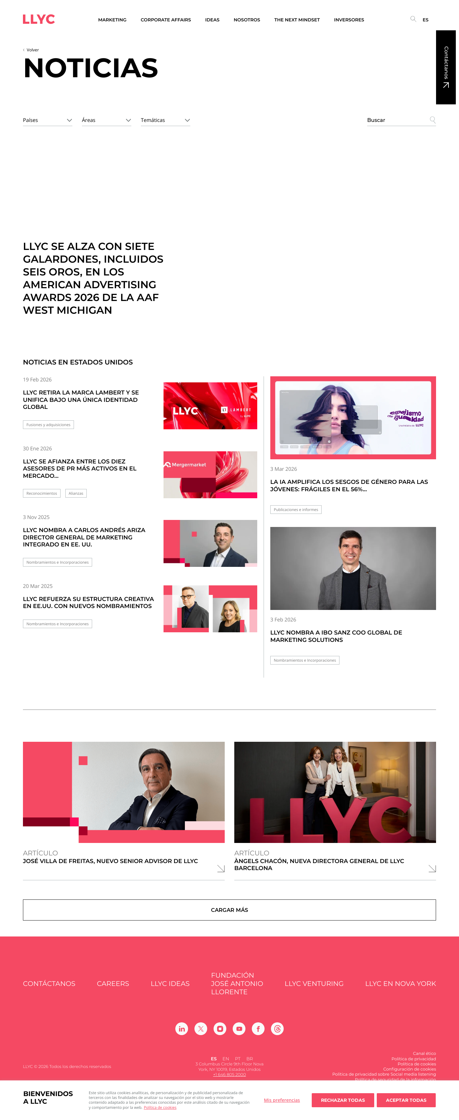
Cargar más (230, 912)
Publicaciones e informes (296, 509)
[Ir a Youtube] (239, 1034)
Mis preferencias (282, 1100)
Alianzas (76, 493)
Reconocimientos (41, 493)
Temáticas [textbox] (153, 120)
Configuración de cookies (409, 1075)
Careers (113, 990)
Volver (33, 49)
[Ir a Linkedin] (181, 1034)
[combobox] (47, 119)
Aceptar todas (406, 1100)
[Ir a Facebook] (258, 1034)
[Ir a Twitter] (200, 1034)
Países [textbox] (30, 120)
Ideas (212, 20)
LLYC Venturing (314, 990)
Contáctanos (446, 62)
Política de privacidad (413, 1064)
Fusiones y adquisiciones (48, 424)
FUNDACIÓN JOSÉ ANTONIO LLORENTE (237, 989)
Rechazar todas (343, 1100)
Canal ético (424, 1059)
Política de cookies (160, 1107)
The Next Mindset (297, 20)
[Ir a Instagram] (220, 1034)
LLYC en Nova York (400, 990)
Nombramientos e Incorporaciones (57, 562)
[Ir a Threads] (277, 1034)
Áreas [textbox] (88, 120)
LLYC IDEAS (170, 990)
